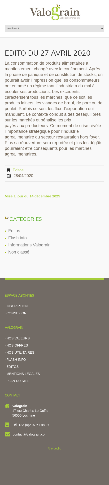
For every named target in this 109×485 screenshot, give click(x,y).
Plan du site (17, 381)
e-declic (56, 448)
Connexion (16, 313)
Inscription (17, 306)
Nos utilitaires (20, 352)
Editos (18, 170)
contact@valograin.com (30, 434)
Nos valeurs (18, 338)
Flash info (17, 238)
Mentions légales (23, 374)
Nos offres (17, 345)
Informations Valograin (29, 245)
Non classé (18, 252)
